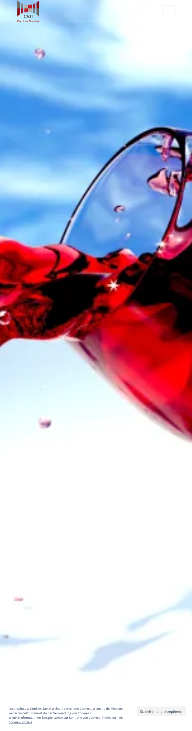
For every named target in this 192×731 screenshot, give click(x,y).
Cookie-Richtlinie (20, 722)
